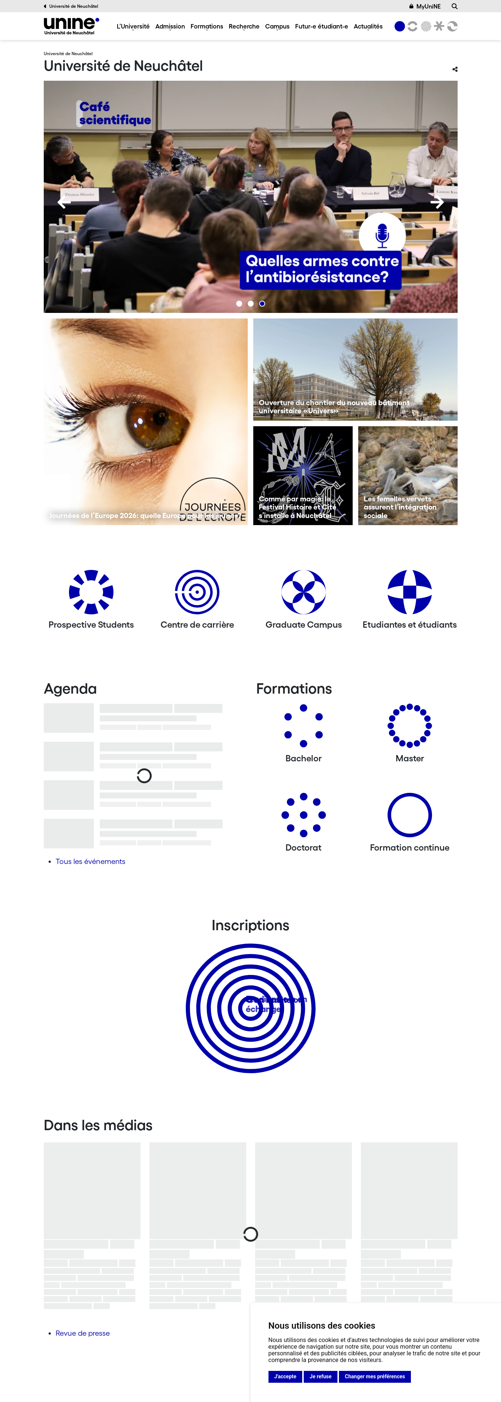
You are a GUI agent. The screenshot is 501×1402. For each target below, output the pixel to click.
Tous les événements (90, 861)
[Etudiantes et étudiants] (409, 595)
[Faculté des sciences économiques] (451, 26)
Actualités (368, 26)
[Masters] (409, 728)
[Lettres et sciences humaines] (411, 26)
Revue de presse (83, 1333)
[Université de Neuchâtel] (71, 26)
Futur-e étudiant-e (321, 26)
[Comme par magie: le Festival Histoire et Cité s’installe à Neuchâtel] (303, 475)
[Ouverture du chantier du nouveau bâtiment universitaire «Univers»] (355, 369)
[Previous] (64, 202)
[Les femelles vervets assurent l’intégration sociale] (408, 475)
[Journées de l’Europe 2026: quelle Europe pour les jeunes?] (146, 421)
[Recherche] (455, 6)
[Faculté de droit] (438, 26)
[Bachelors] (303, 728)
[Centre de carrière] (197, 595)
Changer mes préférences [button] (375, 1376)
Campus (277, 26)
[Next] (437, 202)
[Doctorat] (303, 817)
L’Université (133, 26)
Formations (207, 26)
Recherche (244, 26)
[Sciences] (424, 26)
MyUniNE (425, 6)
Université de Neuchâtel (71, 6)
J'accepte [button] (285, 1376)
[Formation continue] (409, 817)
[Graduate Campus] (303, 595)
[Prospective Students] (91, 595)
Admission (170, 26)
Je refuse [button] (321, 1376)
